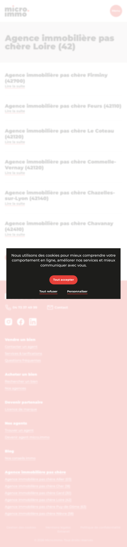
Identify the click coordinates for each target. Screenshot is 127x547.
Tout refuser (48, 291)
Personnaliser (77, 291)
